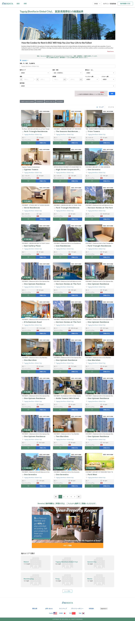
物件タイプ (23, 70)
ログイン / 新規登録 (109, 3)
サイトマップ (63, 608)
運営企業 (34, 608)
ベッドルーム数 (89, 76)
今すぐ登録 (67, 545)
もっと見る (67, 591)
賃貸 (18, 3)
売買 (25, 3)
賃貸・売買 (55, 70)
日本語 (62, 613)
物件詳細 (22, 83)
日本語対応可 (39, 101)
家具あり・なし (89, 70)
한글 (82, 613)
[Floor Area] (28, 79)
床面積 (54, 76)
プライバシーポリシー (77, 608)
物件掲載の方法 (125, 3)
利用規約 (91, 608)
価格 (21, 76)
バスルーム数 (105, 76)
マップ (100, 107)
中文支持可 (60, 101)
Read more (110, 51)
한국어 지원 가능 (50, 101)
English (53, 613)
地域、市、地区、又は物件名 (27, 63)
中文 (72, 613)
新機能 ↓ (102, 92)
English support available (27, 101)
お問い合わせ (49, 608)
